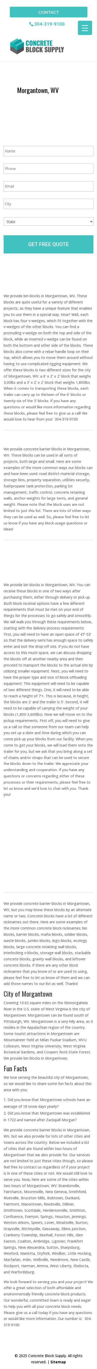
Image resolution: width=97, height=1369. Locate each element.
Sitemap (58, 1361)
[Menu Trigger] (85, 28)
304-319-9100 (49, 23)
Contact (48, 12)
